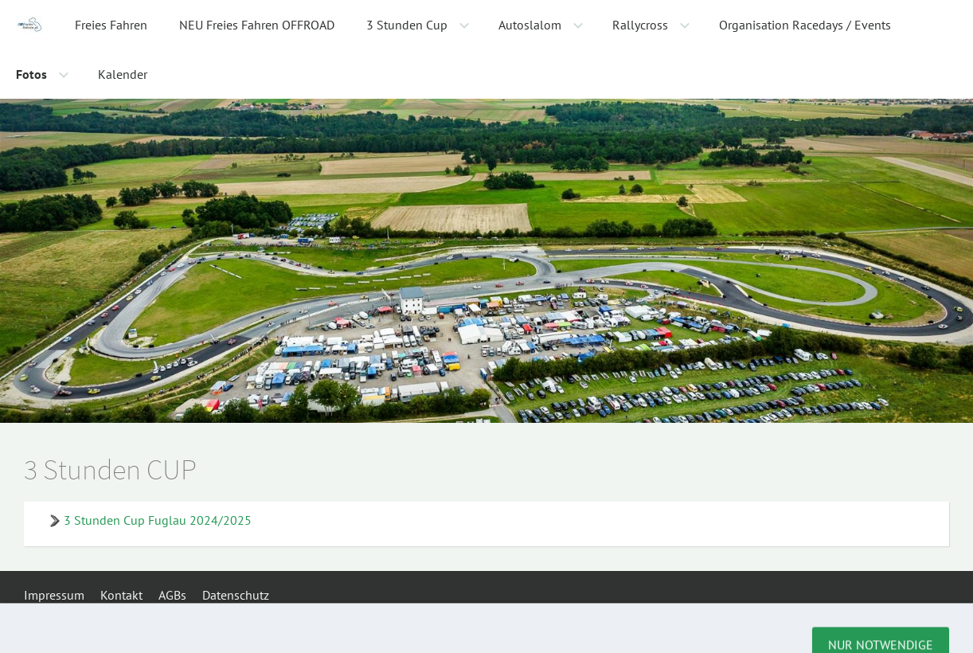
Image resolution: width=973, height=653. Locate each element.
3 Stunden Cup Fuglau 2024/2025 (158, 520)
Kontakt (121, 595)
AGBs (172, 595)
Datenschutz (235, 595)
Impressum (54, 595)
